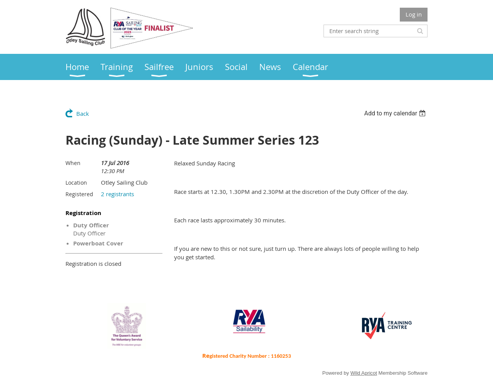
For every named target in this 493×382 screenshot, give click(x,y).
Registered (79, 194)
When (72, 163)
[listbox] (396, 113)
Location (76, 182)
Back (82, 113)
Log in (414, 14)
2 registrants (117, 194)
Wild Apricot (363, 373)
